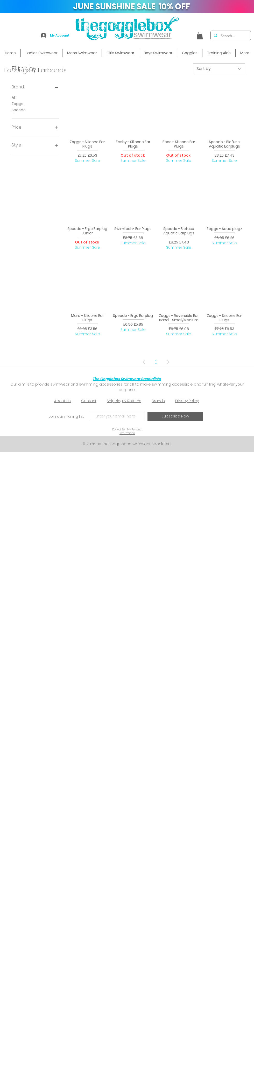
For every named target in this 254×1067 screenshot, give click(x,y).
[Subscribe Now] (175, 416)
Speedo (19, 110)
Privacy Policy (187, 400)
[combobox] (219, 69)
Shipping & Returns (124, 400)
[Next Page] (168, 361)
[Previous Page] (144, 361)
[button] (199, 35)
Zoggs (17, 103)
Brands (158, 400)
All (14, 97)
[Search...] (230, 35)
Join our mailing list (66, 416)
